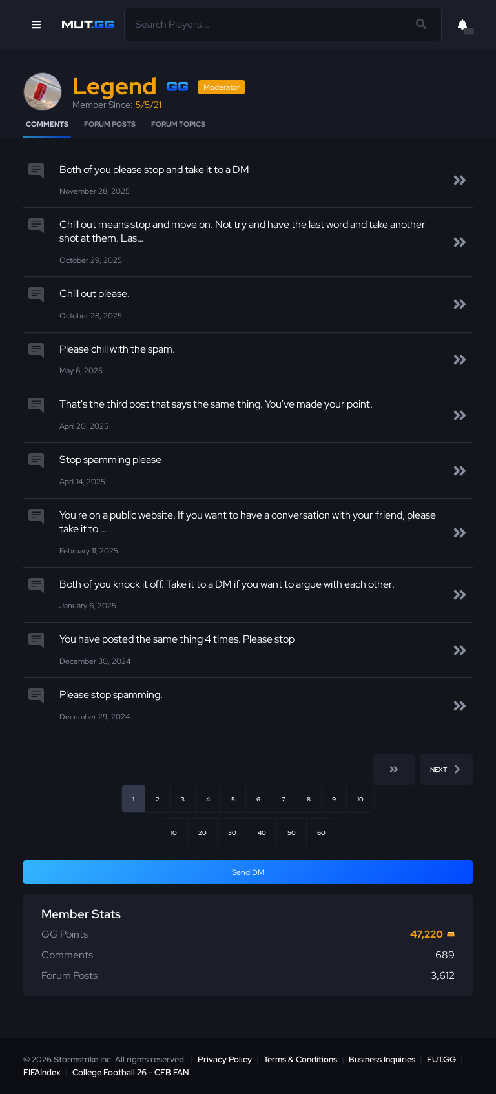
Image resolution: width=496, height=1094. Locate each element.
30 (232, 832)
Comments (47, 124)
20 (202, 832)
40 (262, 832)
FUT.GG (441, 1059)
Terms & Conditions (300, 1059)
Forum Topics (178, 124)
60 (321, 832)
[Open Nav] (36, 24)
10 (360, 798)
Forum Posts (110, 124)
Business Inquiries (382, 1059)
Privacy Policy (225, 1059)
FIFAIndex (42, 1072)
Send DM (248, 872)
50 (291, 832)
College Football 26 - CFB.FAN (130, 1072)
